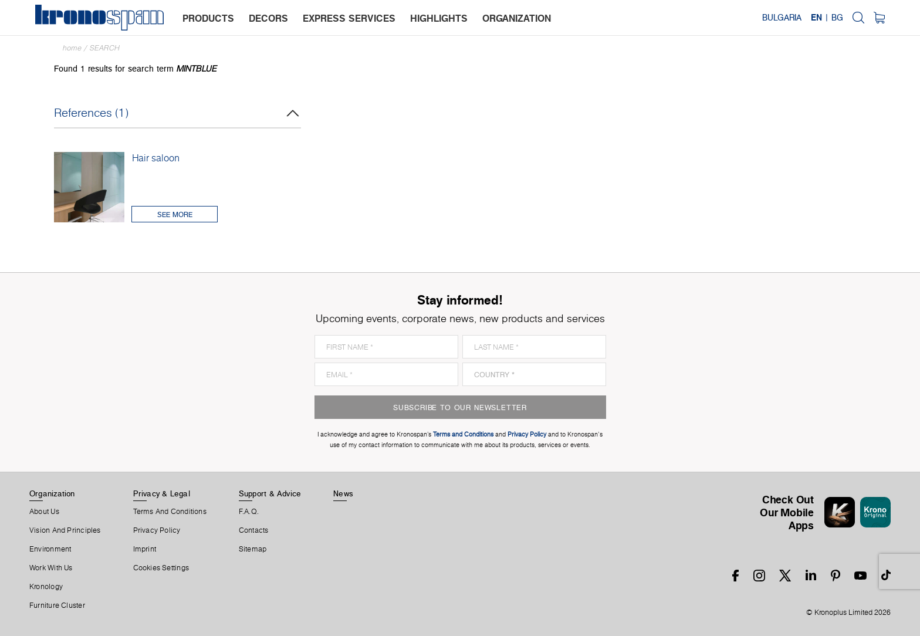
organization (516, 18)
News (343, 493)
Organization (52, 493)
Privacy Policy (157, 530)
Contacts (254, 530)
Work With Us (51, 568)
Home (72, 48)
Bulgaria (781, 17)
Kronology (46, 586)
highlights (439, 18)
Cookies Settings (161, 568)
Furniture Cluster (57, 605)
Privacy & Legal (161, 493)
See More (174, 214)
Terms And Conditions (170, 511)
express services (349, 18)
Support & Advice (270, 493)
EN (816, 17)
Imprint (145, 549)
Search (105, 48)
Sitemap (253, 549)
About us (44, 511)
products (208, 18)
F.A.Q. (249, 511)
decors (268, 18)
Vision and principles (65, 530)
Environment (50, 549)
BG (837, 17)
